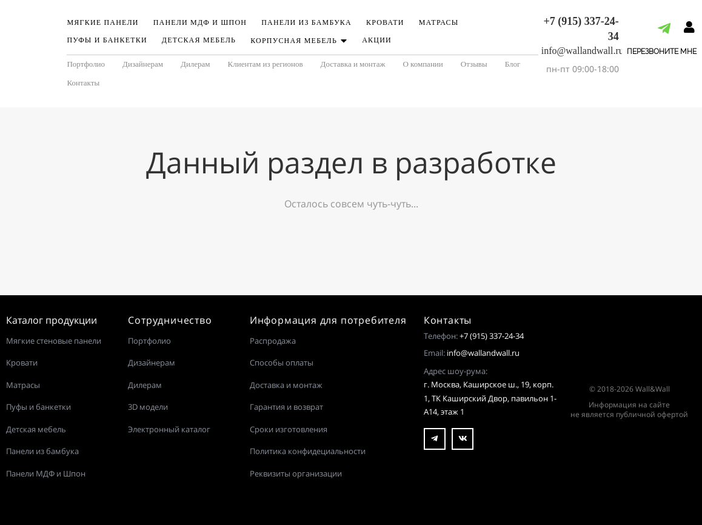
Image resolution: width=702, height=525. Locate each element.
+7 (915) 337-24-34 (492, 335)
